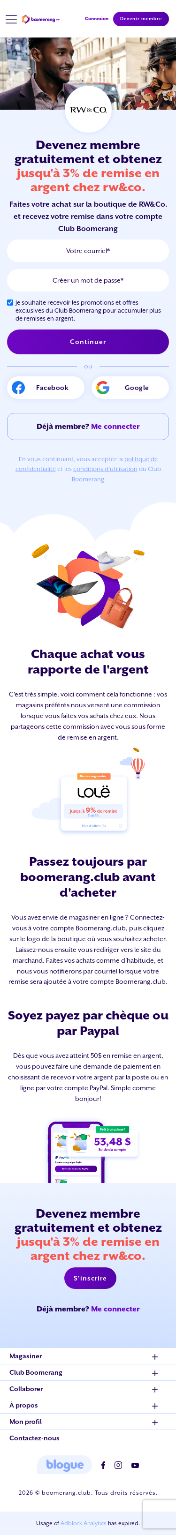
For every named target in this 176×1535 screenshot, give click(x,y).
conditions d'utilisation (105, 469)
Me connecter (115, 426)
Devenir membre (141, 19)
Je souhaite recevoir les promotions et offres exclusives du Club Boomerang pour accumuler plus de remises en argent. (88, 310)
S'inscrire (90, 1278)
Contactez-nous (34, 1438)
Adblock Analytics (84, 1523)
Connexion (96, 18)
